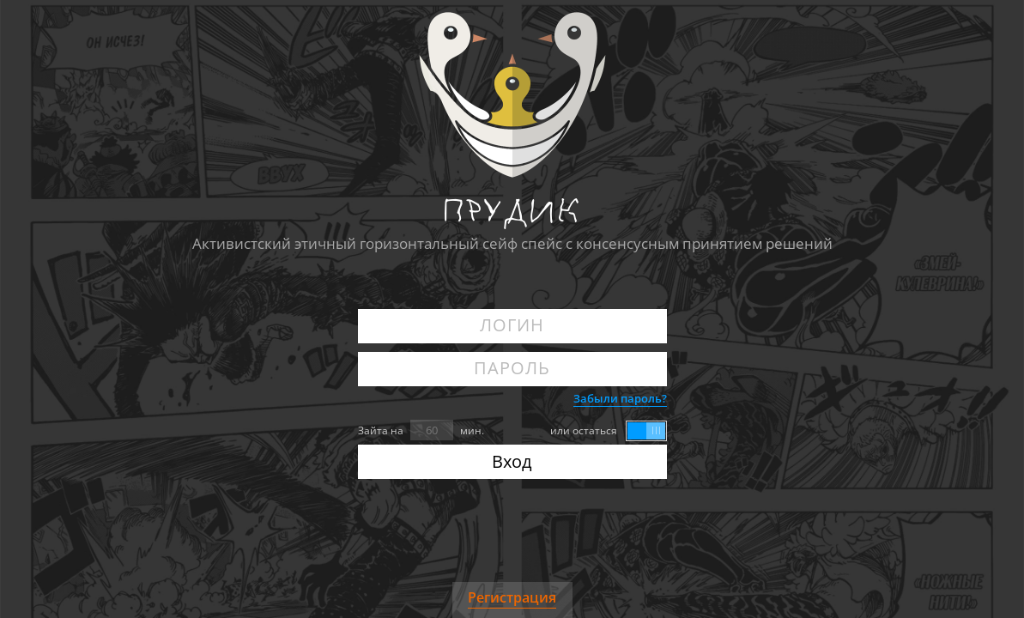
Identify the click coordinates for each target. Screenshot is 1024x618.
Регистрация (512, 597)
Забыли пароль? (620, 398)
